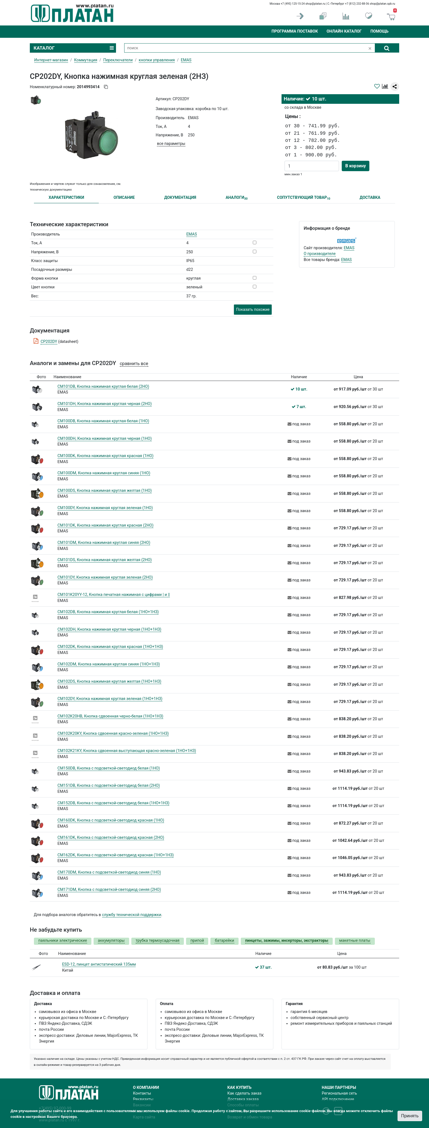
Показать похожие (252, 309)
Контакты (142, 1093)
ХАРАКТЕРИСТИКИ (66, 197)
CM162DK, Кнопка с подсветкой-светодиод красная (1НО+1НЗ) (115, 855)
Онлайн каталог (344, 31)
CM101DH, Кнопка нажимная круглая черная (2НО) (104, 403)
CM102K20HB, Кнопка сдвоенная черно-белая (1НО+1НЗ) (110, 716)
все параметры (171, 143)
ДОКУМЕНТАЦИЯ (180, 197)
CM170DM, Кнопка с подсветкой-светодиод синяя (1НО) (109, 872)
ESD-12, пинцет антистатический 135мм (99, 964)
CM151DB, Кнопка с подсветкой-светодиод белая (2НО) (108, 785)
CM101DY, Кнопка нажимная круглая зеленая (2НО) (105, 577)
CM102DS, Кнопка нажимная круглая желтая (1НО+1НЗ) (109, 681)
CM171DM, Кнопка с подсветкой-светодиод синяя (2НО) (109, 889)
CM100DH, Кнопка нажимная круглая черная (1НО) (104, 438)
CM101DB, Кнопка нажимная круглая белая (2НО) (103, 386)
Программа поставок (294, 31)
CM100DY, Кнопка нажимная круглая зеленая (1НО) (105, 508)
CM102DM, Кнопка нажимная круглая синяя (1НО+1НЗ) (108, 664)
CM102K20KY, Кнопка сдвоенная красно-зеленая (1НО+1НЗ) (113, 733)
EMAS (191, 234)
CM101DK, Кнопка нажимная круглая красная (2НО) (105, 525)
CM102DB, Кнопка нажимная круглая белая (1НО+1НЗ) (108, 612)
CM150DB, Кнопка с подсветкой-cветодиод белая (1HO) (108, 768)
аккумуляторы (111, 940)
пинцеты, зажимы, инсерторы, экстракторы (286, 940)
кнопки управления (157, 60)
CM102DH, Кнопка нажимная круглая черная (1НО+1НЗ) (109, 629)
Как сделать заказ (244, 1093)
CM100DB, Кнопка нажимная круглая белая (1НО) (103, 421)
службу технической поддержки (131, 914)
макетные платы (354, 940)
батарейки (224, 940)
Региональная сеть (339, 1093)
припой (197, 940)
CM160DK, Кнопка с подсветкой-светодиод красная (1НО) (110, 820)
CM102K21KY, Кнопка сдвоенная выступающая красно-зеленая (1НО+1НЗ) (126, 750)
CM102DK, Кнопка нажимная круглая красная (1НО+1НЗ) (110, 646)
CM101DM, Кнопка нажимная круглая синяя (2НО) (103, 542)
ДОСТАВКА (370, 197)
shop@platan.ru (315, 3)
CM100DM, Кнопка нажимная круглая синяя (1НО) (103, 473)
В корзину (355, 165)
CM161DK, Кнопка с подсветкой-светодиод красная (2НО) (110, 837)
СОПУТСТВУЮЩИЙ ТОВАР (303, 197)
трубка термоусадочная (157, 940)
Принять (410, 1115)
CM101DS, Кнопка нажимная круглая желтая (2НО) (104, 560)
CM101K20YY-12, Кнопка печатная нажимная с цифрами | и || (113, 594)
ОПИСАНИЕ (124, 197)
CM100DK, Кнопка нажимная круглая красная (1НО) (105, 456)
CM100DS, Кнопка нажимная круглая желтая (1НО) (104, 490)
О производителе (320, 253)
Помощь (379, 31)
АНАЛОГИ (237, 197)
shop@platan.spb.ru (382, 3)
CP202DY (48, 341)
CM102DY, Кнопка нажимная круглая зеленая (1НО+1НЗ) (109, 698)
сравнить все (134, 363)
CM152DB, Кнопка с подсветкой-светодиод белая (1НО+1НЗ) (113, 803)
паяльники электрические (62, 940)
